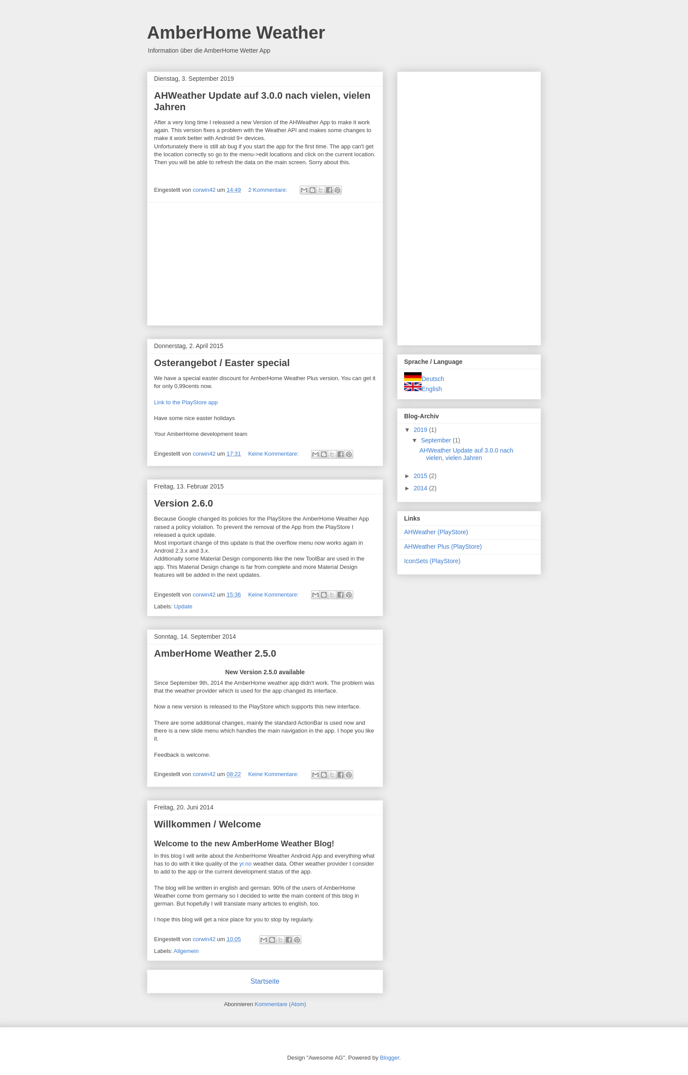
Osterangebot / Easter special (222, 362)
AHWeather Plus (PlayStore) (443, 546)
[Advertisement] (265, 264)
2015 (421, 475)
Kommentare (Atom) (280, 1004)
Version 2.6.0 (183, 503)
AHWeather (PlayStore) (436, 532)
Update (183, 606)
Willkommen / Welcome (207, 824)
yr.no (245, 863)
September (436, 440)
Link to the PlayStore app (186, 402)
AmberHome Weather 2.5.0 (215, 653)
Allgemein (186, 951)
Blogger (389, 1057)
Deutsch (424, 378)
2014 (421, 488)
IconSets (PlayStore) (432, 560)
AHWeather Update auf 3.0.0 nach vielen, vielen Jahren (466, 454)
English (423, 388)
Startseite (265, 981)
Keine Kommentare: (274, 453)
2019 (421, 429)
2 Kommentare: (268, 190)
